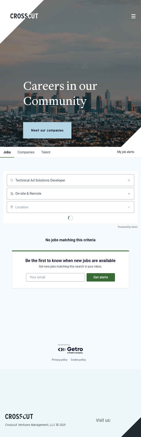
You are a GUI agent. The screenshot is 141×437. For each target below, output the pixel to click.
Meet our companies (47, 130)
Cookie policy (78, 359)
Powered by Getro (128, 227)
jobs (7, 152)
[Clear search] (128, 180)
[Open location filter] (128, 207)
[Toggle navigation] (133, 16)
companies (25, 152)
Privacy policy (59, 359)
